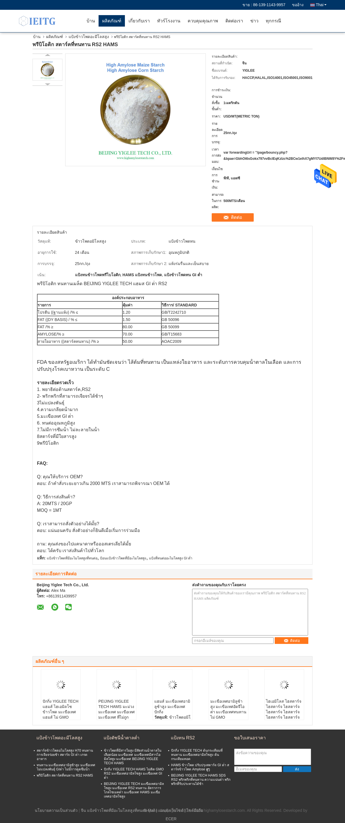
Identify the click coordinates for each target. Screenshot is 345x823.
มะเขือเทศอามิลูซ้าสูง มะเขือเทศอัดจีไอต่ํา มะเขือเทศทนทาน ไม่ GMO (228, 709)
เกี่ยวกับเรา (139, 20)
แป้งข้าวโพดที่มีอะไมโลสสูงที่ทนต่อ (72, 558)
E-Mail (149, 810)
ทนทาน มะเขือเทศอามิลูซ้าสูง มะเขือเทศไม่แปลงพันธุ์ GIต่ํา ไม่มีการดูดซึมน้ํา (66, 767)
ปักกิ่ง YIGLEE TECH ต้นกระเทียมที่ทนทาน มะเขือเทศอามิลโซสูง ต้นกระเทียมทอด (197, 755)
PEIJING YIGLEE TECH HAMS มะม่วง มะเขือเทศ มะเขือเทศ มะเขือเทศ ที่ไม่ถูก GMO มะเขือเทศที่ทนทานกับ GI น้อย (116, 714)
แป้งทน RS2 (183, 737)
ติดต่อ (236, 217)
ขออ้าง (298, 5)
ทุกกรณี (273, 20)
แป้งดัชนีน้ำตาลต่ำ (121, 737)
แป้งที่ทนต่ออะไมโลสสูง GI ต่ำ (170, 558)
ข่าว (254, 20)
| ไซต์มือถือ (194, 810)
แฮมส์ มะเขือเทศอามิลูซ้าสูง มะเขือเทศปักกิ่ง (172, 706)
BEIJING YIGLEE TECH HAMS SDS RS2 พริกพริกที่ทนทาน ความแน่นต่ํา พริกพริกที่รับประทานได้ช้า (200, 779)
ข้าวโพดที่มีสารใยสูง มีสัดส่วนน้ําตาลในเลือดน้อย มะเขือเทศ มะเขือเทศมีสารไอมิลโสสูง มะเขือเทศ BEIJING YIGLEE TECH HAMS (132, 757)
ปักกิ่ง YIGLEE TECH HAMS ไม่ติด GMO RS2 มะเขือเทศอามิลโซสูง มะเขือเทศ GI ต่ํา (134, 773)
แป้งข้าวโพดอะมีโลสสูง (89, 36)
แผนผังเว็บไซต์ (170, 810)
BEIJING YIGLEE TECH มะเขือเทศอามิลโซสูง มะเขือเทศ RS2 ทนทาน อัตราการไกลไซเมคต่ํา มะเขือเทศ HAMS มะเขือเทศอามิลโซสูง (134, 790)
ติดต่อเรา (234, 20)
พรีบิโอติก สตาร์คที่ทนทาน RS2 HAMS (65, 775)
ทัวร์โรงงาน (168, 20)
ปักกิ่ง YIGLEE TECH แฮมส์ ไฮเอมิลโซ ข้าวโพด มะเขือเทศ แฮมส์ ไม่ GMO (60, 709)
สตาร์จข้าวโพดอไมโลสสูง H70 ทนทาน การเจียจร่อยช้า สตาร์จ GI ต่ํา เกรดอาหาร (65, 755)
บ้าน (91, 20)
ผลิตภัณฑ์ (111, 20)
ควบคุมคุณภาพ (203, 20)
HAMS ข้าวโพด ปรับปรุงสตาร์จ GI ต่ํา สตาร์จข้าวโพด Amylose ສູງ (200, 767)
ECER (171, 819)
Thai (321, 5)
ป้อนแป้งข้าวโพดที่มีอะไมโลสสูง (123, 558)
